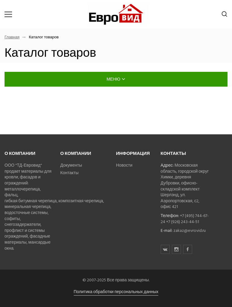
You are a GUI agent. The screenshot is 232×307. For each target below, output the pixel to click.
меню (116, 79)
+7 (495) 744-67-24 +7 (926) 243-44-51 (185, 218)
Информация (133, 153)
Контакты (69, 172)
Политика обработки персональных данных (116, 291)
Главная (12, 37)
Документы (71, 165)
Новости (124, 165)
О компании (20, 153)
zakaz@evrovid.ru (189, 230)
